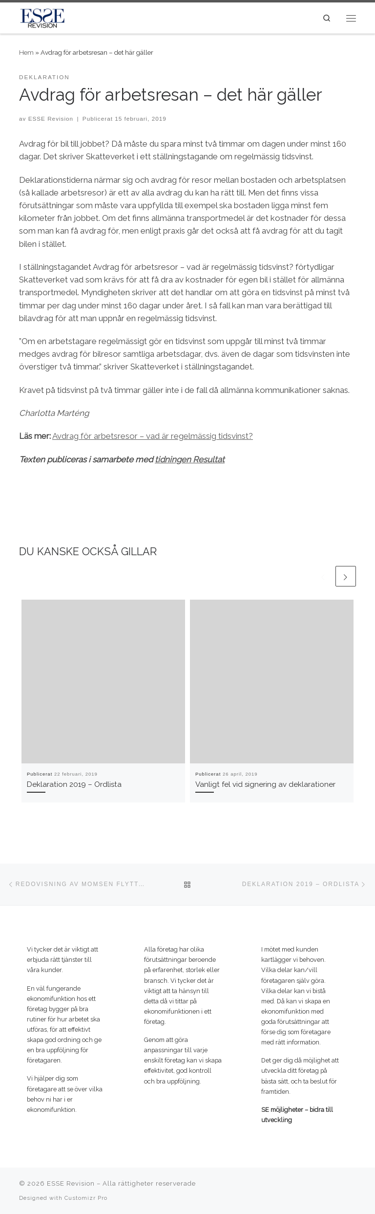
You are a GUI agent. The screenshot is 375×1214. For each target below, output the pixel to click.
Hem (26, 52)
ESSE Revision (50, 118)
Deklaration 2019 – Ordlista (74, 784)
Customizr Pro (85, 1197)
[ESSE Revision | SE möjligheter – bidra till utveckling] (42, 17)
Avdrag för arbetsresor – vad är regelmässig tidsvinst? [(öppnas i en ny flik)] (152, 436)
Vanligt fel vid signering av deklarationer (265, 784)
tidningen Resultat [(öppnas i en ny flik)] (190, 459)
